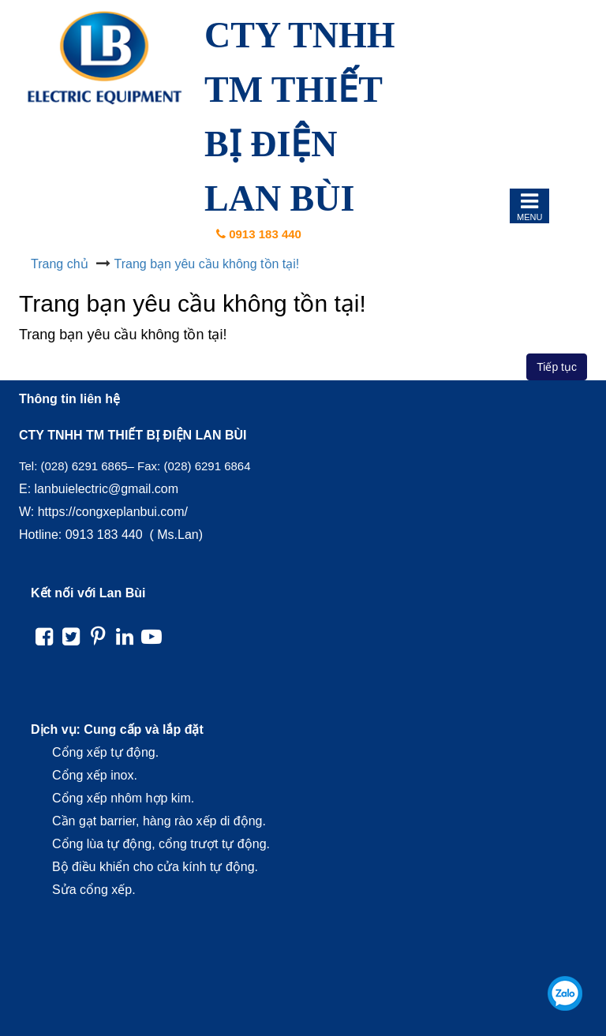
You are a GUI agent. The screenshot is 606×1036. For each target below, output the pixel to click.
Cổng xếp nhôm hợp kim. (123, 798)
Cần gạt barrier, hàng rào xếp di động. (159, 821)
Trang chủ (59, 264)
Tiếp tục (557, 367)
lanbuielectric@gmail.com (107, 489)
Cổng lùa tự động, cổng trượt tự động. (161, 844)
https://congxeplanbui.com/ (113, 511)
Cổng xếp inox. (94, 775)
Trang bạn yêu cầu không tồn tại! (207, 264)
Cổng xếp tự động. (105, 752)
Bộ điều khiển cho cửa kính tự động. (155, 866)
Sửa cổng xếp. (94, 889)
